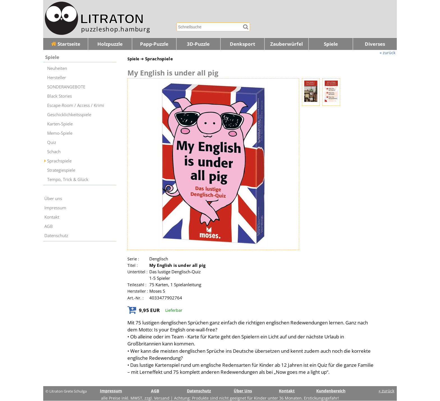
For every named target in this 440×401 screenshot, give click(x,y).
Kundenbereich (330, 390)
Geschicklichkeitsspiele (69, 115)
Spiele (331, 44)
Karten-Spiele (60, 124)
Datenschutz (56, 236)
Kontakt (51, 217)
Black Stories (59, 96)
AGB (48, 226)
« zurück (387, 52)
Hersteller (56, 78)
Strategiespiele (61, 170)
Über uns (53, 198)
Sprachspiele (59, 161)
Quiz (51, 142)
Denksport (242, 44)
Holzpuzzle (110, 44)
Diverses (375, 44)
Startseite (65, 44)
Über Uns (243, 390)
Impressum (55, 208)
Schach (54, 152)
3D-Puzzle (198, 44)
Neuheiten (57, 68)
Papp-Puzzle (154, 44)
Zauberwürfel (286, 44)
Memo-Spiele (59, 133)
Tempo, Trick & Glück (67, 179)
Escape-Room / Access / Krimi (75, 105)
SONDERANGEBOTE (66, 87)
